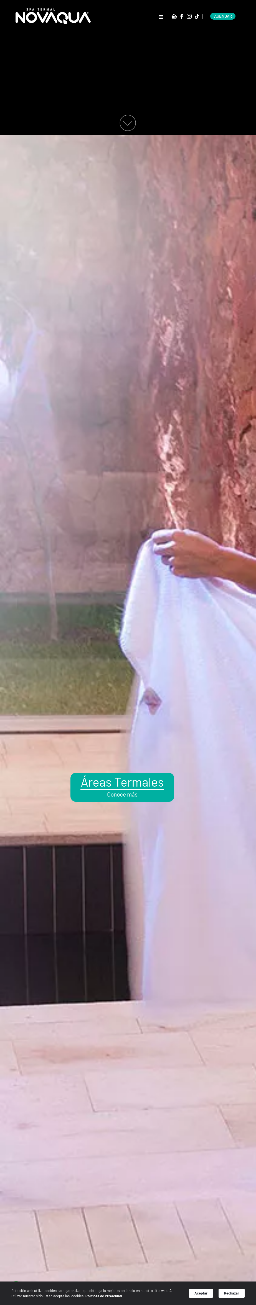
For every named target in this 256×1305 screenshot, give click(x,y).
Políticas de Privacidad (109, 1296)
